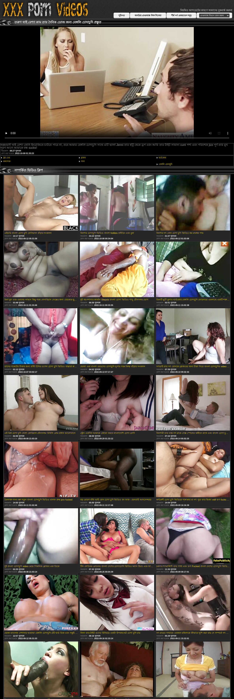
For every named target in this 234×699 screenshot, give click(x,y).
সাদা (83, 161)
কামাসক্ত (7, 161)
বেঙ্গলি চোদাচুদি (165, 164)
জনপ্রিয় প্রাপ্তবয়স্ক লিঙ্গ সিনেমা (148, 15)
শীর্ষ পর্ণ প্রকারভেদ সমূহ (181, 15)
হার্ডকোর (162, 157)
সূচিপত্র (121, 15)
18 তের (6, 157)
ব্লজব (83, 157)
